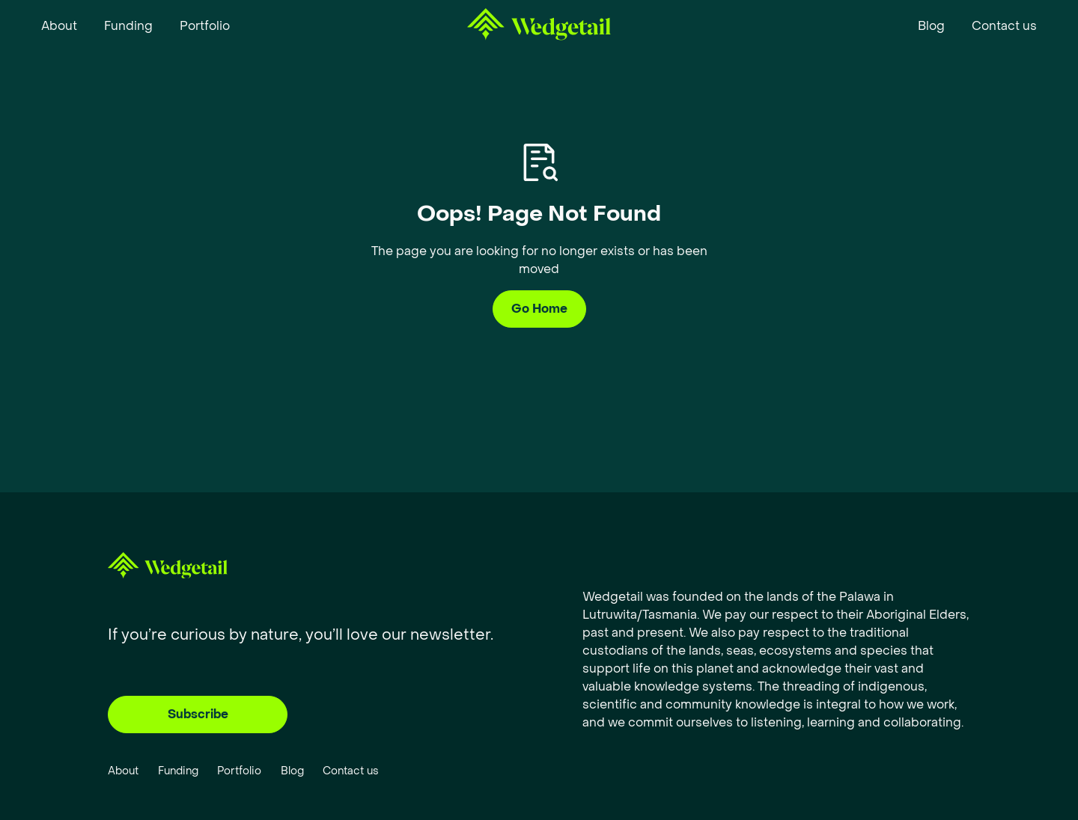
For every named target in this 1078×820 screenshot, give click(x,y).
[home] (539, 27)
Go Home (539, 308)
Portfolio (239, 771)
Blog (292, 771)
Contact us (351, 771)
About (123, 771)
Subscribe (198, 714)
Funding (178, 771)
